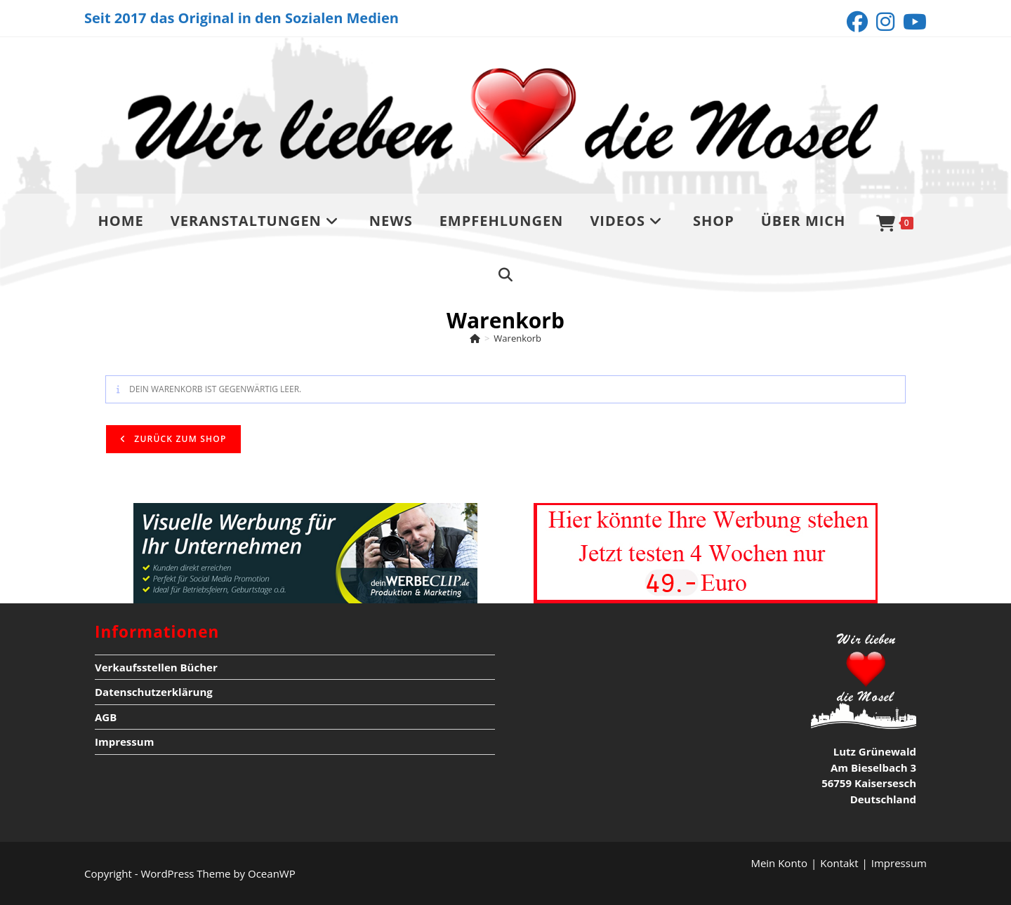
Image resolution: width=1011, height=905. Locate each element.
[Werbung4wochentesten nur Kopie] (706, 551)
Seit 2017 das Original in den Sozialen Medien (241, 17)
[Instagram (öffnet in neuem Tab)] (885, 21)
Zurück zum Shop (179, 439)
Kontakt (839, 863)
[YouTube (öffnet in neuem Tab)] (913, 21)
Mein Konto (779, 863)
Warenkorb (517, 338)
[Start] (475, 338)
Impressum (124, 742)
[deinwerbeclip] (305, 551)
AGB (106, 717)
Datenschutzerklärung (154, 692)
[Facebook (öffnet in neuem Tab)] (857, 21)
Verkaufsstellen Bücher (156, 667)
